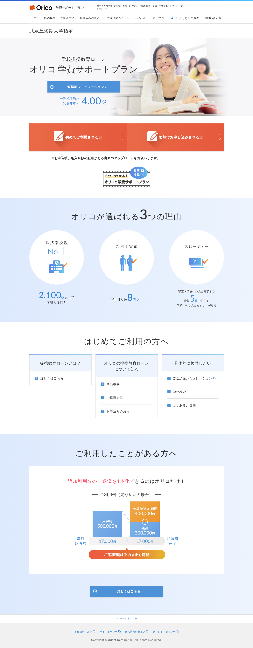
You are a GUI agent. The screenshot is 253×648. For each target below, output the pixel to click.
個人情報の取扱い (136, 631)
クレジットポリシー (166, 631)
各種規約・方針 (84, 631)
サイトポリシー (110, 631)
